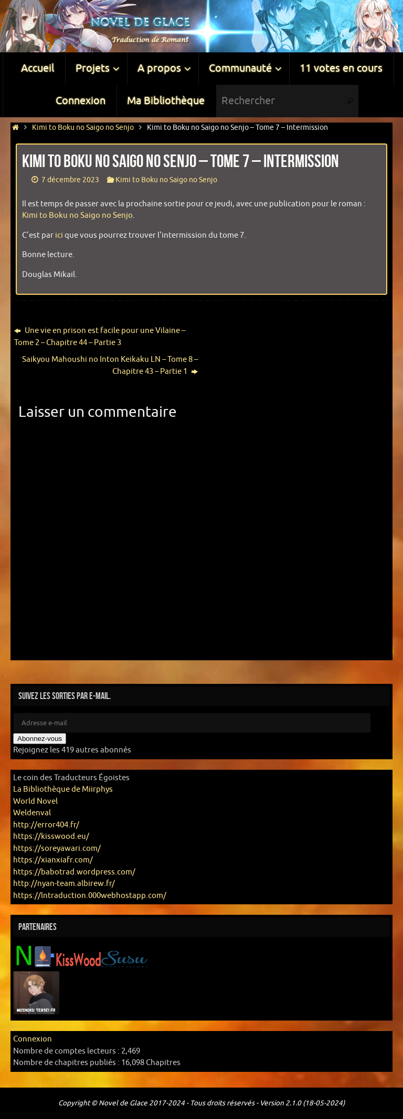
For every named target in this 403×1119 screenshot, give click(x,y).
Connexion (32, 1039)
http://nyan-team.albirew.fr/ (64, 884)
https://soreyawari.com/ (57, 849)
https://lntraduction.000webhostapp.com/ (89, 896)
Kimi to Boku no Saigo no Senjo (83, 127)
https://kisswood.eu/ (51, 836)
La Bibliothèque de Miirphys (63, 789)
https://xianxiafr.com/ (53, 860)
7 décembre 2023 (70, 179)
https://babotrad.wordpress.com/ (74, 872)
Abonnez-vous (39, 739)
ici (59, 235)
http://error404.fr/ (46, 825)
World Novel (35, 801)
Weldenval (32, 813)
